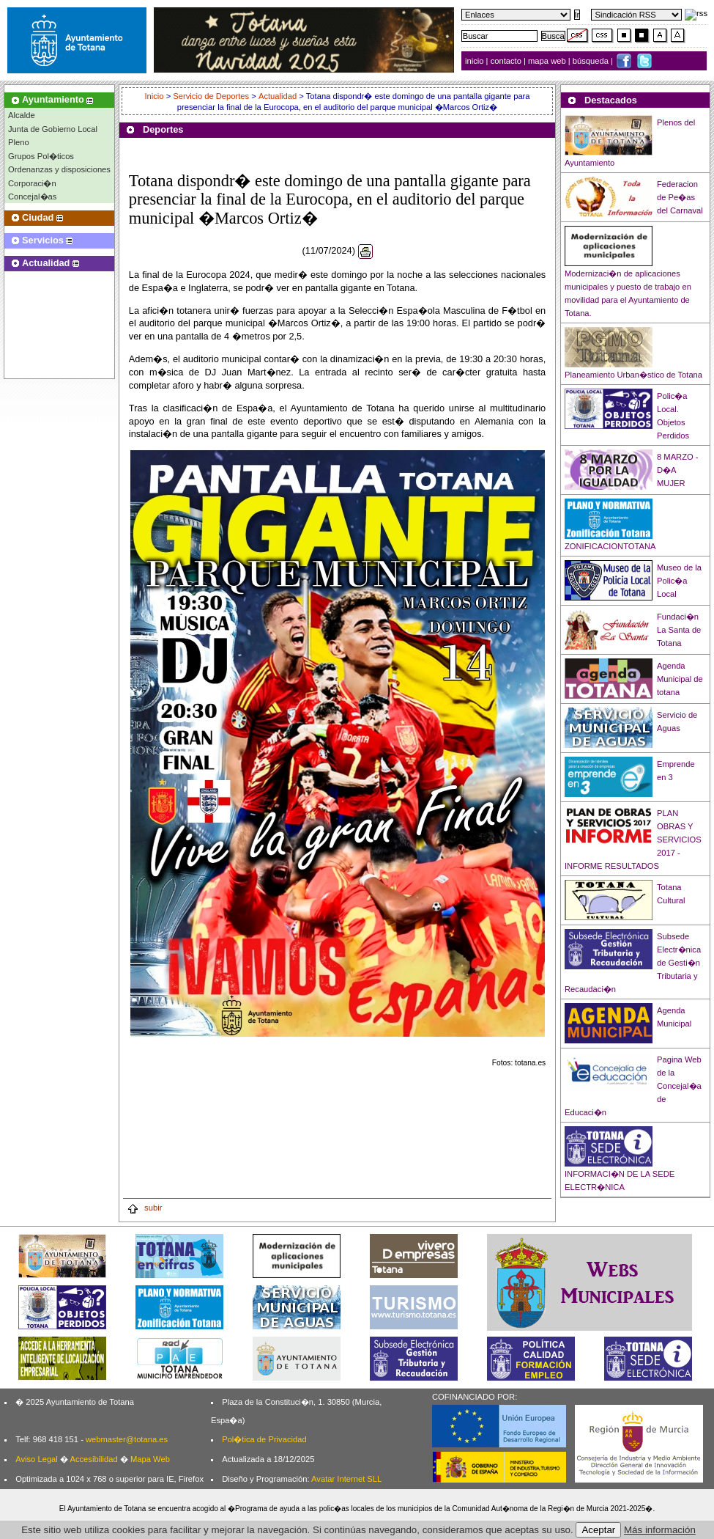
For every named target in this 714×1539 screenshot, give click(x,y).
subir (144, 1207)
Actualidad (278, 96)
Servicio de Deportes (211, 96)
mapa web (548, 60)
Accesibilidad (93, 1459)
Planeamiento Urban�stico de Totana (633, 374)
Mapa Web (150, 1459)
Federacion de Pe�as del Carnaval (680, 197)
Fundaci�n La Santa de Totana (679, 629)
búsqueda (592, 60)
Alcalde (21, 115)
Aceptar (598, 1529)
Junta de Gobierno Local (52, 129)
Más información (660, 1529)
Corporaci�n (32, 183)
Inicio (155, 96)
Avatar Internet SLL (346, 1478)
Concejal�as (32, 196)
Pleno (18, 142)
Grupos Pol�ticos (41, 156)
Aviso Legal (36, 1459)
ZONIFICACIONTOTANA (610, 546)
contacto (506, 60)
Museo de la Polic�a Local (679, 580)
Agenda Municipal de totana (680, 679)
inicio (475, 60)
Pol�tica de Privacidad (264, 1439)
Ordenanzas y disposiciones (59, 169)
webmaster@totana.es (127, 1439)
